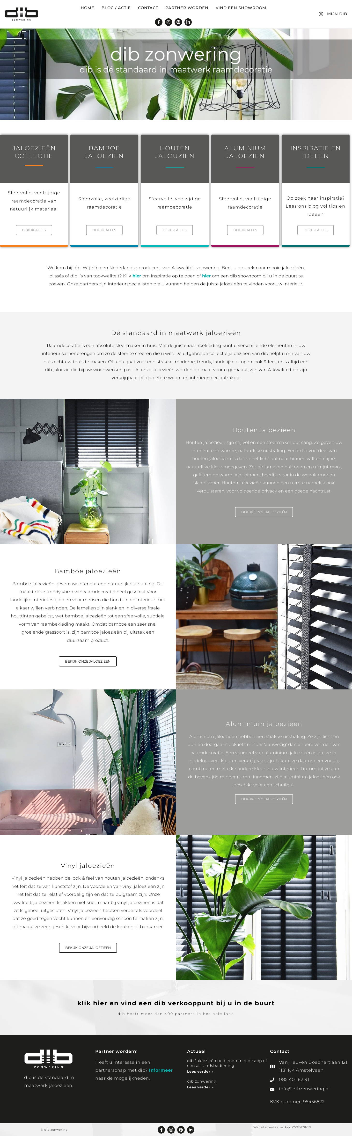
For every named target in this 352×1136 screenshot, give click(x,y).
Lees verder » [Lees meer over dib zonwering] (200, 1087)
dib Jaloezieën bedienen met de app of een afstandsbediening (227, 1063)
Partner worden (186, 8)
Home (87, 8)
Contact (148, 8)
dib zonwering (202, 1081)
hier (136, 275)
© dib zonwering (54, 1129)
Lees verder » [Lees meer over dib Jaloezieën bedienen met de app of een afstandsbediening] (200, 1071)
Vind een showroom (241, 8)
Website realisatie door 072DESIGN (282, 1127)
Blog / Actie (116, 8)
